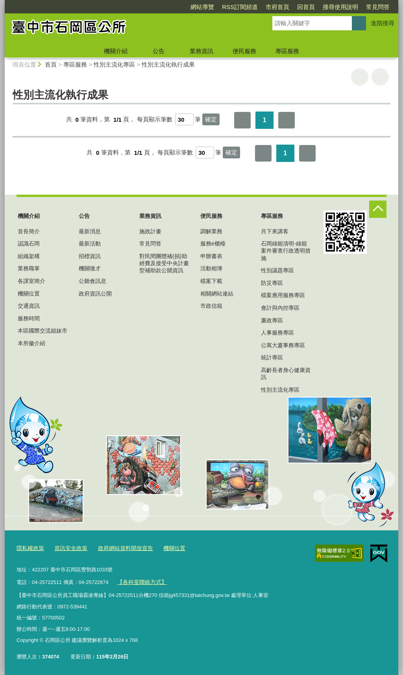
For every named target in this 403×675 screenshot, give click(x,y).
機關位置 (29, 293)
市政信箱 (211, 306)
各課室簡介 (31, 281)
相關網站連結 (216, 293)
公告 (159, 51)
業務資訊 (201, 51)
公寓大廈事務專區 (283, 345)
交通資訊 (29, 306)
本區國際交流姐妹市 (42, 330)
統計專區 (272, 357)
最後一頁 (286, 120)
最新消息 (90, 231)
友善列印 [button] (359, 77)
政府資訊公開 (95, 293)
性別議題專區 (277, 270)
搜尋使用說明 (340, 7)
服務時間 (29, 318)
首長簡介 (29, 231)
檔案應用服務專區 (283, 295)
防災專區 (272, 283)
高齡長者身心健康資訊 (286, 373)
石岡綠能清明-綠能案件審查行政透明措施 (286, 250)
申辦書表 (211, 256)
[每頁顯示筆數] (184, 119)
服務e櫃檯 (213, 243)
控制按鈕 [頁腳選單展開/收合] (377, 209)
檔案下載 (211, 281)
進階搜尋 (382, 23)
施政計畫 (150, 231)
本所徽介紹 (31, 343)
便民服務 (244, 51)
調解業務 (211, 231)
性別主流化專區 (114, 64)
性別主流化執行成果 (168, 64)
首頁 (51, 64)
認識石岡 (29, 243)
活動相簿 (211, 268)
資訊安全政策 (67, 548)
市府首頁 (277, 7)
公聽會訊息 (92, 281)
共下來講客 (274, 231)
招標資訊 (90, 256)
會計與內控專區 (280, 308)
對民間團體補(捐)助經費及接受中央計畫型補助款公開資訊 (164, 263)
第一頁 (242, 120)
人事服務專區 (277, 332)
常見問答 (378, 7)
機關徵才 (90, 268)
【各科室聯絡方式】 (140, 581)
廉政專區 (272, 320)
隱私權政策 (29, 548)
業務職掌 (29, 268)
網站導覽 (202, 7)
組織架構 (29, 256)
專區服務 (287, 51)
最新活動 (90, 243)
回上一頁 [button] (380, 77)
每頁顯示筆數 (154, 119)
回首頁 (306, 7)
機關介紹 (116, 51)
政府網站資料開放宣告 (119, 548)
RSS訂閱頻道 (240, 7)
